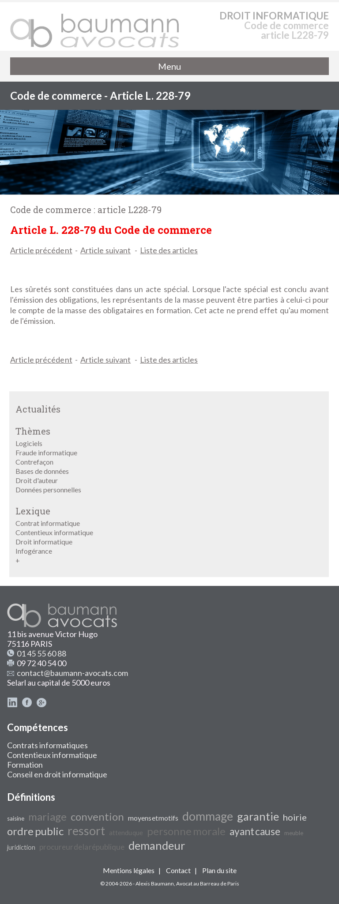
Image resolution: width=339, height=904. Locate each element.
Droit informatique (43, 541)
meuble (293, 832)
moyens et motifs (153, 818)
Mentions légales (128, 870)
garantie (258, 816)
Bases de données (42, 471)
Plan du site (219, 870)
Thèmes (32, 431)
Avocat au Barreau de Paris (207, 883)
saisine (15, 818)
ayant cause (255, 831)
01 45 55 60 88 (41, 653)
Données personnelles (48, 489)
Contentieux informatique (54, 532)
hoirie (295, 817)
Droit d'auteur (36, 480)
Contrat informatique (47, 523)
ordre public (35, 831)
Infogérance (33, 551)
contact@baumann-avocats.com (72, 673)
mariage (47, 816)
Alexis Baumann (155, 883)
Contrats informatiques (47, 745)
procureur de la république (81, 846)
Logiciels (28, 443)
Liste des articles (169, 250)
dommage (207, 816)
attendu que (126, 832)
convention (97, 816)
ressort (86, 831)
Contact (178, 870)
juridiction (21, 847)
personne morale (186, 831)
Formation (25, 764)
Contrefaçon (34, 462)
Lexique (32, 511)
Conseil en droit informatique (57, 774)
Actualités (37, 409)
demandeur (156, 845)
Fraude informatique (46, 452)
